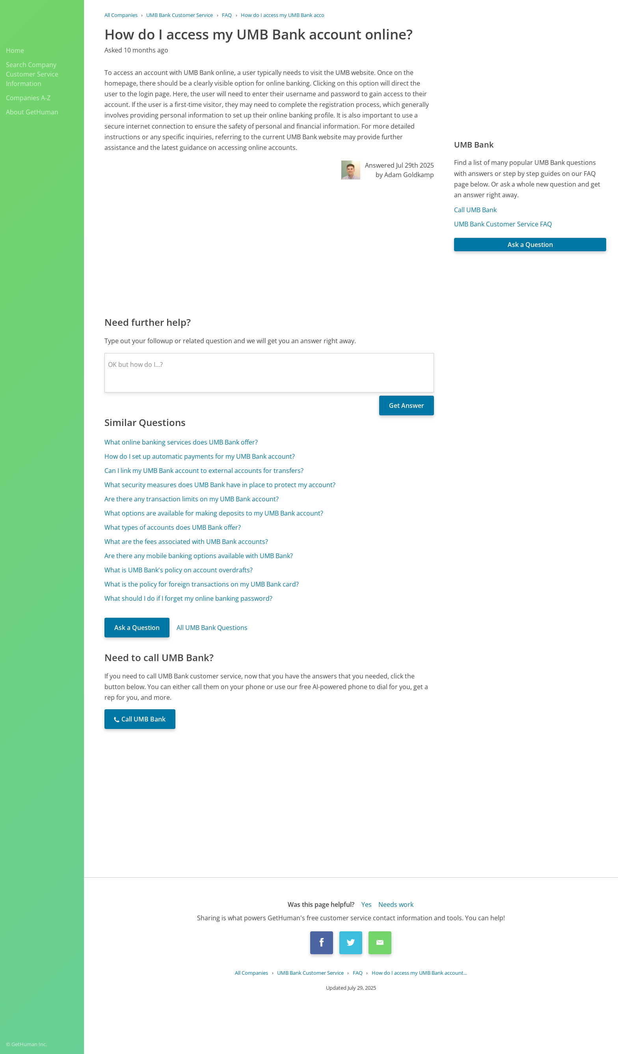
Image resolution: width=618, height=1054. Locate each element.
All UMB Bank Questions (212, 627)
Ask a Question (137, 627)
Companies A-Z (28, 97)
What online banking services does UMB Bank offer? (181, 442)
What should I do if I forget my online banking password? (188, 598)
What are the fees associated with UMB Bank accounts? (186, 541)
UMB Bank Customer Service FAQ (503, 224)
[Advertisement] (269, 247)
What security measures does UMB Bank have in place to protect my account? (219, 484)
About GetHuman (32, 112)
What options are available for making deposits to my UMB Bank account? (213, 513)
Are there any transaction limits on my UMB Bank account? (191, 499)
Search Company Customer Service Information (32, 74)
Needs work (395, 904)
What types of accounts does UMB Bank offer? (172, 527)
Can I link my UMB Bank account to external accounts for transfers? (203, 470)
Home (15, 50)
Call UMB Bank (475, 210)
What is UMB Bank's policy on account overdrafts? (178, 570)
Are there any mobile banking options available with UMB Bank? (198, 555)
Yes (366, 904)
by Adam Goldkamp (405, 174)
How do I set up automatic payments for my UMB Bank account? (199, 456)
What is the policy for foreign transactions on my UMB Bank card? (201, 584)
